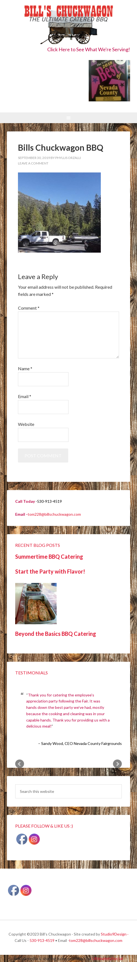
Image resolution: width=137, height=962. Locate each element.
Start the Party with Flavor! (50, 571)
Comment (28, 307)
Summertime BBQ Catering (49, 556)
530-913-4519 (42, 940)
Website (26, 424)
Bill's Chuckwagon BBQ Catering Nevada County (68, 25)
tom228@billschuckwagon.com (54, 514)
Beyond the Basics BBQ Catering (55, 633)
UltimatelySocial (107, 958)
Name (25, 368)
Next (117, 764)
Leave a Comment (33, 163)
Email (24, 396)
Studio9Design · (114, 934)
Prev (19, 764)
